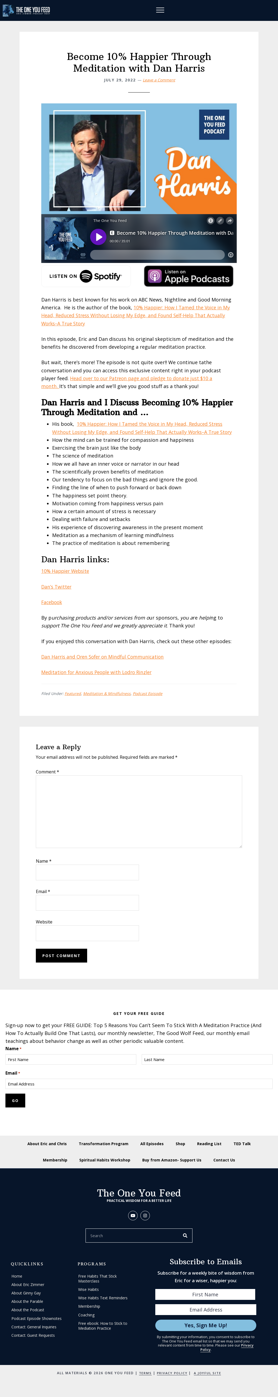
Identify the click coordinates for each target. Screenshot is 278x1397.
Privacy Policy (172, 1381)
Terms (144, 1381)
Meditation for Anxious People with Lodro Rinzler (99, 680)
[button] (133, 1224)
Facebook (52, 610)
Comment (47, 780)
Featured (73, 701)
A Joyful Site (208, 1381)
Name (44, 869)
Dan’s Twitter (57, 594)
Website (44, 930)
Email (43, 899)
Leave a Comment (159, 79)
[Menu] (160, 10)
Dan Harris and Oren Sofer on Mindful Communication (104, 664)
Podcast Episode (147, 701)
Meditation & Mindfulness (107, 701)
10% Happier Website (66, 579)
